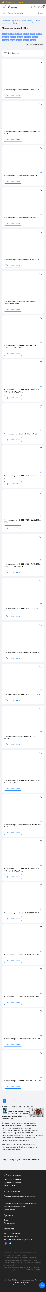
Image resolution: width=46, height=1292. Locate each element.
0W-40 (25, 34)
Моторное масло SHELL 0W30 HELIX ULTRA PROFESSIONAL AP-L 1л (22, 870)
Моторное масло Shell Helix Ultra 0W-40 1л (21, 652)
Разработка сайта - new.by (23, 1285)
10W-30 (39, 34)
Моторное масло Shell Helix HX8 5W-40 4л (21, 955)
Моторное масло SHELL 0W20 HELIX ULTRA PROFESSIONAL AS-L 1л (22, 565)
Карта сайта (9, 1209)
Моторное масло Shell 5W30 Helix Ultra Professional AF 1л (20, 302)
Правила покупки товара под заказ (19, 1196)
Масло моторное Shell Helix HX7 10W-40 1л (21, 89)
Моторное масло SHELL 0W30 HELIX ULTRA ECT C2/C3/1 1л (22, 781)
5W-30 (19, 40)
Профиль (8, 1215)
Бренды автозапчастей (14, 1206)
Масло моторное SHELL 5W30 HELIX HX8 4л (22, 1080)
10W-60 (20, 37)
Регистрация (9, 1223)
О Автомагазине (12, 1175)
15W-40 (27, 37)
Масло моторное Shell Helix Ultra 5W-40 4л (22, 1039)
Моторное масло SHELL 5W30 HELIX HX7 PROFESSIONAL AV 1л (21, 346)
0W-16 (5, 34)
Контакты (9, 1228)
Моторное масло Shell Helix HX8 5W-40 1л (21, 217)
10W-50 (12, 37)
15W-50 (34, 37)
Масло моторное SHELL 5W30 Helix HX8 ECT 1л (22, 477)
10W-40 (5, 37)
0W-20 (11, 34)
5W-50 (33, 40)
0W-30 (18, 34)
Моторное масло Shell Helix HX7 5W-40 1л (21, 175)
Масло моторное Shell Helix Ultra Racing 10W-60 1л (23, 825)
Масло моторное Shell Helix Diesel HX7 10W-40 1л (22, 132)
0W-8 (32, 34)
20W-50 (5, 40)
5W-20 (12, 40)
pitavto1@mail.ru (11, 1236)
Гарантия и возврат (12, 1183)
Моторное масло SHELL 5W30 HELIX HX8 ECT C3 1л (21, 609)
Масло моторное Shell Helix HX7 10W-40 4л (22, 913)
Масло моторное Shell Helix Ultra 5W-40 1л (21, 259)
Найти (40, 13)
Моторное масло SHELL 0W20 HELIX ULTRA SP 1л (22, 521)
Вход (6, 1220)
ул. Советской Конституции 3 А (18, 1239)
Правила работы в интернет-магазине (21, 1203)
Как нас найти (10, 1186)
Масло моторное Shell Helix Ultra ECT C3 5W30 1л (21, 737)
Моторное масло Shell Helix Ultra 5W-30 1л (21, 434)
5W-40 (26, 40)
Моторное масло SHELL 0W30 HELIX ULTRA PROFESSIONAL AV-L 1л (22, 391)
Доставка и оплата (12, 1179)
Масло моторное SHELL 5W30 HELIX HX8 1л (22, 694)
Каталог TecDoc (12, 1191)
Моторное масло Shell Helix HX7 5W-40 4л (21, 997)
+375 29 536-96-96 (12, 1233)
